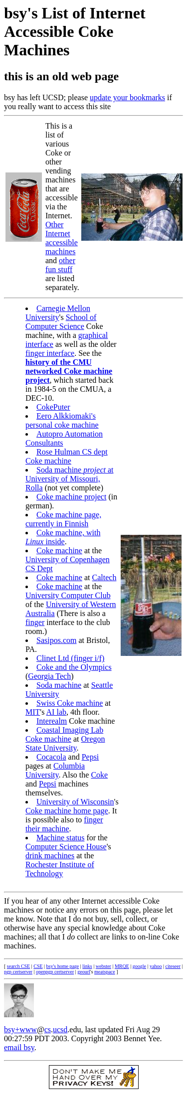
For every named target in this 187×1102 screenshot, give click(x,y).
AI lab (56, 712)
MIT (32, 712)
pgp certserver (18, 971)
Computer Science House (66, 846)
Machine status (60, 837)
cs (47, 1029)
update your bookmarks (127, 97)
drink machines (49, 855)
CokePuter (53, 407)
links (87, 966)
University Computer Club (68, 595)
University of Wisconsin (75, 801)
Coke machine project (71, 496)
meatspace (104, 971)
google (139, 966)
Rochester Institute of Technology (59, 869)
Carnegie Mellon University (57, 312)
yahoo (156, 966)
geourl (83, 971)
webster (103, 966)
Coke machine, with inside (62, 537)
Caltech (104, 577)
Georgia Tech (49, 676)
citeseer (173, 966)
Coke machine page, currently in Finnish (63, 519)
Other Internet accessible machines (61, 238)
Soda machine (58, 685)
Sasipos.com (56, 640)
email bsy (19, 1047)
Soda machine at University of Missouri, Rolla (69, 479)
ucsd (60, 1029)
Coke (99, 775)
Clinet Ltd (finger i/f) (70, 658)
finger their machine (64, 824)
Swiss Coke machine (69, 703)
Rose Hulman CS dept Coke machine (66, 456)
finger (34, 622)
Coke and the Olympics (74, 667)
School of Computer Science (60, 321)
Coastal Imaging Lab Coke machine (64, 734)
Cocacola (51, 757)
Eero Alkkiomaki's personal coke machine (62, 420)
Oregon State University (65, 743)
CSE (37, 966)
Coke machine (59, 550)
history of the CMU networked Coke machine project (68, 371)
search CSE (18, 966)
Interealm (51, 721)
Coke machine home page (66, 810)
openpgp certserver (55, 971)
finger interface (49, 353)
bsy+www (20, 1029)
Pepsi (90, 757)
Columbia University (55, 770)
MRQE (122, 966)
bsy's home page (62, 966)
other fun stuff (60, 265)
